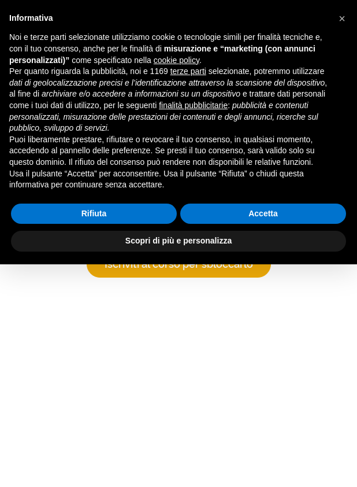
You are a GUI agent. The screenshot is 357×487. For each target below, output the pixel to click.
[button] (342, 18)
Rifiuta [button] (94, 213)
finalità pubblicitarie (193, 105)
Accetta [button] (263, 213)
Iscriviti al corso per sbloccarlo (179, 264)
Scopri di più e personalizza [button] (178, 240)
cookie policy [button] (176, 60)
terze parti (188, 71)
